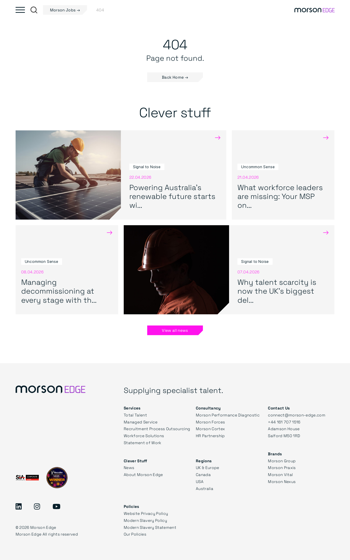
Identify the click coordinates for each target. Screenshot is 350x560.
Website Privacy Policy (146, 513)
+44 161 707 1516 (284, 422)
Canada (203, 474)
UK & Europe (207, 467)
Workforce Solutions (144, 435)
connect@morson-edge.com (296, 415)
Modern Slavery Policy (145, 520)
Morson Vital (280, 474)
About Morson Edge (143, 474)
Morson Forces (210, 422)
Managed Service (140, 422)
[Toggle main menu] (20, 10)
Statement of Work (142, 442)
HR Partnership (210, 435)
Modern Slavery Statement (150, 527)
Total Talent (135, 415)
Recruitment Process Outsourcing (157, 428)
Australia (204, 488)
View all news (175, 330)
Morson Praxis (282, 467)
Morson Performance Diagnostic (228, 415)
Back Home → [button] (175, 77)
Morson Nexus (282, 481)
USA (199, 481)
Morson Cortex (210, 428)
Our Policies (135, 534)
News (129, 467)
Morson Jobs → (65, 10)
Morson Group (282, 460)
